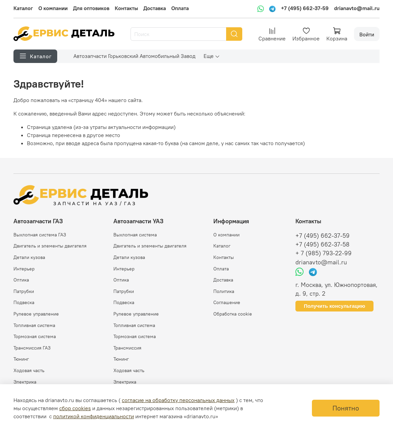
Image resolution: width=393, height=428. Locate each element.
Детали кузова (29, 257)
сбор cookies (75, 408)
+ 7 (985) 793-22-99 (323, 253)
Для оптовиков (91, 8)
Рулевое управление (36, 314)
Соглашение (226, 302)
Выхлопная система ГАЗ (39, 235)
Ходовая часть (28, 370)
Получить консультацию (334, 306)
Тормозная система (34, 336)
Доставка (154, 8)
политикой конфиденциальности (93, 416)
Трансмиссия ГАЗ (31, 348)
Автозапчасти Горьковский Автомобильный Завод (134, 56)
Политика (223, 291)
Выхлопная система (135, 235)
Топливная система (34, 325)
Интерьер (24, 269)
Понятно (345, 408)
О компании (53, 8)
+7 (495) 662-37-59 (305, 8)
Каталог (23, 8)
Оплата (180, 8)
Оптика (21, 280)
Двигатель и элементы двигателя (49, 246)
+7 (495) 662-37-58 (322, 244)
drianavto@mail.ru (357, 8)
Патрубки (23, 291)
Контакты (126, 8)
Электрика (24, 382)
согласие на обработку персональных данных (178, 400)
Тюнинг (21, 359)
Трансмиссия (127, 348)
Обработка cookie (232, 314)
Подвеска (23, 302)
